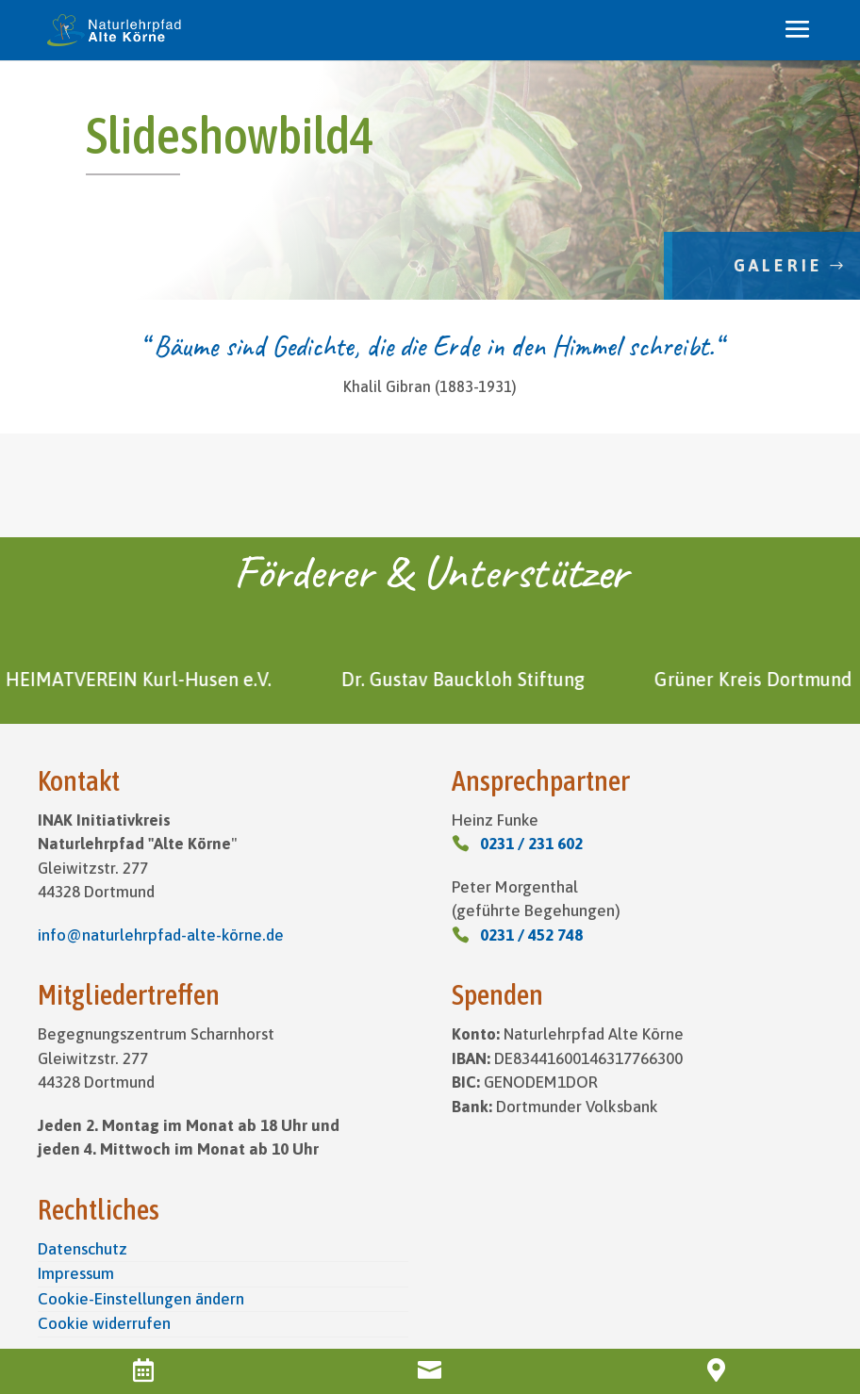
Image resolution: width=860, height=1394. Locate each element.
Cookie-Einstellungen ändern (141, 1298)
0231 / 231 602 (531, 843)
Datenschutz (82, 1248)
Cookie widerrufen (104, 1323)
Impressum (76, 1273)
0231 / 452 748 (531, 935)
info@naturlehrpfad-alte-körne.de (161, 935)
